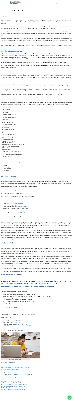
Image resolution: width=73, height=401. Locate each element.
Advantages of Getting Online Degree (9, 377)
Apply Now (43, 2)
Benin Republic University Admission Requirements (13, 386)
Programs (35, 3)
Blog (56, 2)
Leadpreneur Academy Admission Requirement (12, 371)
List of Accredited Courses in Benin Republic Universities (14, 384)
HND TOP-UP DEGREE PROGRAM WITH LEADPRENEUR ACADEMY (17, 374)
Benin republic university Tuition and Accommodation (13, 389)
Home (22, 2)
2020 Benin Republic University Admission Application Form (15, 387)
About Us (28, 2)
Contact (50, 2)
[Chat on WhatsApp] (69, 398)
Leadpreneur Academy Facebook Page (10, 369)
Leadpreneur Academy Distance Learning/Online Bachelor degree (16, 367)
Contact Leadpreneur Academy (8, 362)
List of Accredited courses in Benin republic (11, 382)
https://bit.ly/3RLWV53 (17, 203)
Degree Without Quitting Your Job (9, 372)
